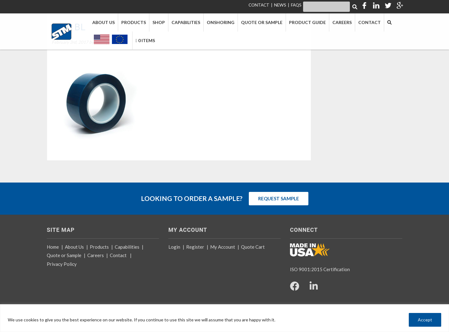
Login (174, 247)
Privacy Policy (62, 264)
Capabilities (127, 247)
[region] (224, 318)
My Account (222, 247)
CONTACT (259, 4)
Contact (118, 255)
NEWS (280, 4)
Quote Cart (253, 247)
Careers (95, 255)
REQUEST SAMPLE (278, 198)
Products (99, 247)
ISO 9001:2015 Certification (320, 269)
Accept (425, 319)
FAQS (296, 4)
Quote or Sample (64, 255)
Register (195, 247)
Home (53, 247)
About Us (74, 247)
